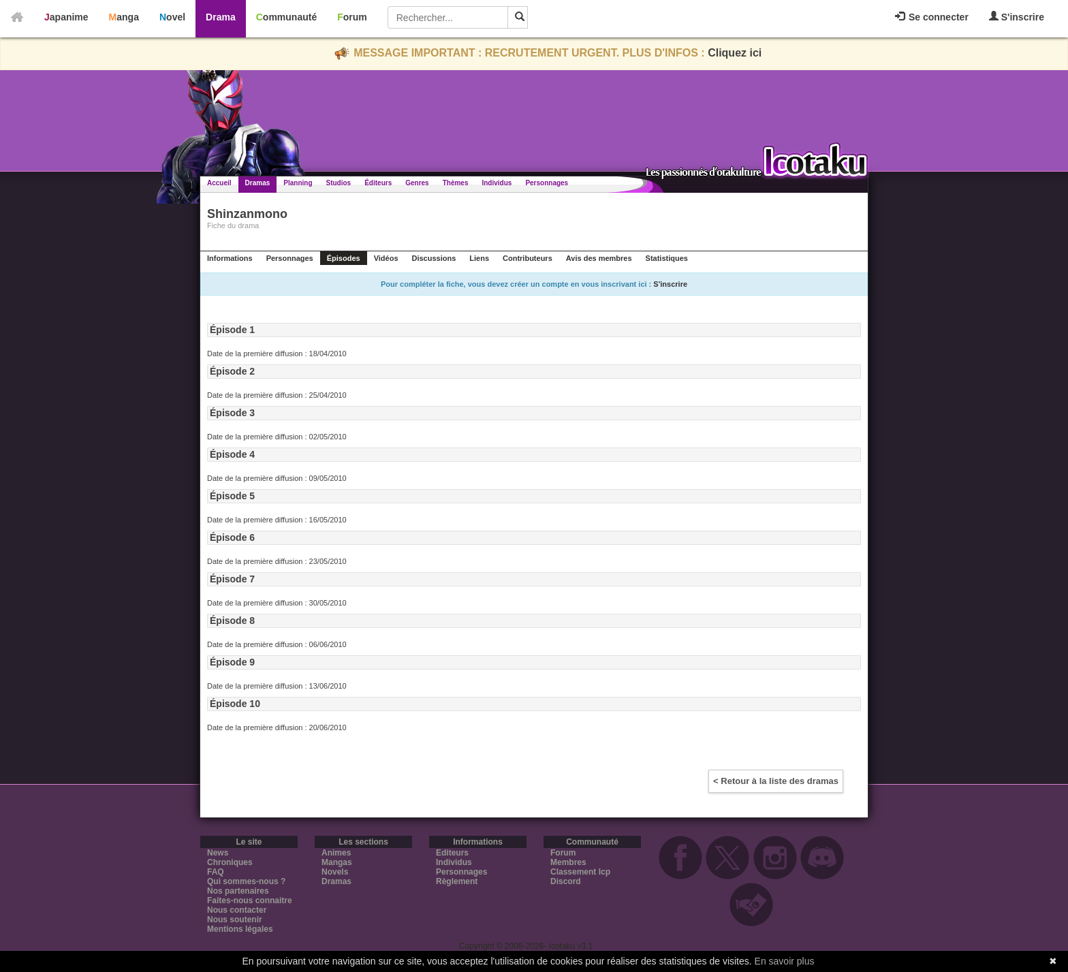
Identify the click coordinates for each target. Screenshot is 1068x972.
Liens (479, 258)
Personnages (546, 183)
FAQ (215, 872)
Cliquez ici (734, 53)
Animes (336, 853)
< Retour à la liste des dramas (775, 781)
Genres (416, 183)
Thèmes (456, 183)
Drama (221, 17)
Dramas (257, 183)
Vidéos (386, 258)
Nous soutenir (234, 919)
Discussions (434, 258)
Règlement (456, 881)
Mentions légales (240, 929)
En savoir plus (785, 961)
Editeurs (452, 853)
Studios (338, 183)
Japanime (66, 17)
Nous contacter (236, 910)
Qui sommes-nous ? (246, 881)
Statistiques (667, 258)
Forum (352, 17)
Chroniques (230, 862)
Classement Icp (580, 872)
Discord (565, 881)
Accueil (219, 183)
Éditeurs (378, 183)
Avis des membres (599, 258)
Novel (172, 17)
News (217, 853)
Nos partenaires (238, 891)
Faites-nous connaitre (249, 900)
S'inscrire (1016, 16)
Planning (297, 183)
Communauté (286, 17)
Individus (497, 183)
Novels (334, 872)
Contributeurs (527, 258)
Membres (568, 862)
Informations (230, 258)
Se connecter (932, 17)
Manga (124, 17)
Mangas (336, 862)
